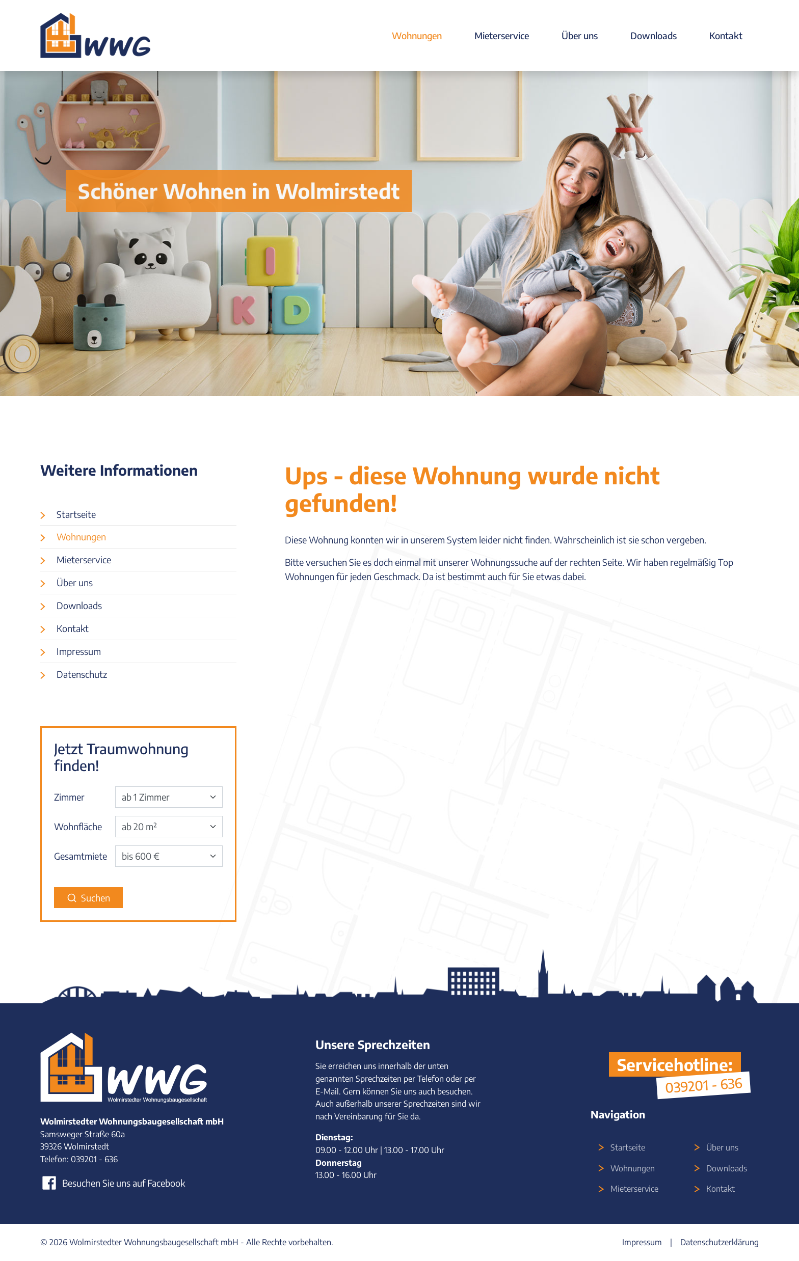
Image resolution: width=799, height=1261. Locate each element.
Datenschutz (82, 674)
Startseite (76, 514)
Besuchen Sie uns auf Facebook (112, 1183)
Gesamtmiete (80, 856)
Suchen (88, 897)
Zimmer (69, 797)
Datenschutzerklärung (719, 1242)
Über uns (580, 35)
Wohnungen (417, 35)
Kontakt (725, 35)
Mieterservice (501, 35)
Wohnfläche (78, 826)
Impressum (79, 651)
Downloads (653, 35)
